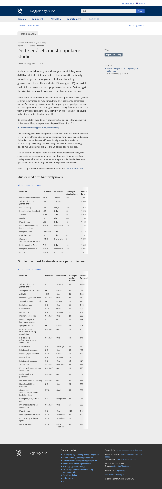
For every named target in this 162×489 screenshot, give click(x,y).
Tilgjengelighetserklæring (73, 467)
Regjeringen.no (40, 11)
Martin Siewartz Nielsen (126, 459)
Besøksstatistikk (70, 475)
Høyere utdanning (113, 54)
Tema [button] (21, 18)
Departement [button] (74, 18)
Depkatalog (120, 470)
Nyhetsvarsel (68, 478)
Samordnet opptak (74, 168)
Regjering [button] (94, 18)
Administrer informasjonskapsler (77, 463)
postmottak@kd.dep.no (120, 466)
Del (133, 25)
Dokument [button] (38, 18)
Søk (140, 11)
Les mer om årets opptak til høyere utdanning (39, 127)
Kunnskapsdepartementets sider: (129, 450)
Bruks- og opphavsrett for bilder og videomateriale (78, 470)
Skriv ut (141, 25)
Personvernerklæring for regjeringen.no (80, 460)
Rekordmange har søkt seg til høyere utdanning (122, 69)
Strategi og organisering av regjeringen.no (81, 454)
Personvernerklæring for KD (116, 474)
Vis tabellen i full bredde (31, 185)
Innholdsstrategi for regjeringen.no (78, 458)
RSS (64, 481)
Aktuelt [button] (55, 18)
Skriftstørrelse (128, 3)
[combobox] (108, 11)
